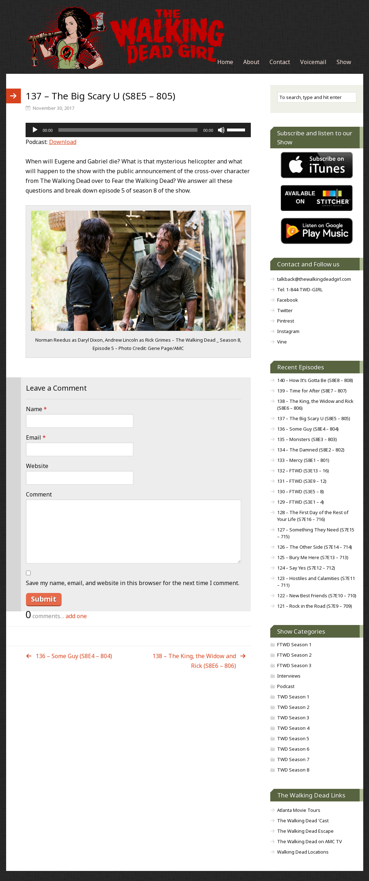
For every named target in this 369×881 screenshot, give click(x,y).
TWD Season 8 (293, 770)
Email (36, 437)
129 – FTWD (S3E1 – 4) (300, 502)
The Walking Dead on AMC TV (309, 841)
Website (37, 466)
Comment (39, 494)
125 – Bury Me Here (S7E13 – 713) (312, 557)
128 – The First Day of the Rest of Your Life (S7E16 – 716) (312, 515)
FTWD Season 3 (294, 665)
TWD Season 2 (293, 707)
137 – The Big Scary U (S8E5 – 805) (313, 418)
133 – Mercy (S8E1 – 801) (303, 460)
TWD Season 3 (293, 717)
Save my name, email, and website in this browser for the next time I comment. (132, 583)
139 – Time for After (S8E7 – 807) (312, 390)
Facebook (287, 300)
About (251, 62)
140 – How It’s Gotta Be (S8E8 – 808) (315, 380)
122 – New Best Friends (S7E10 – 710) (316, 595)
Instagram (288, 331)
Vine (282, 341)
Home (225, 62)
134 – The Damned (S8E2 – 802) (310, 449)
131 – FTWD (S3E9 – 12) (301, 481)
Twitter (285, 310)
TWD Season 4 (293, 728)
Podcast (285, 686)
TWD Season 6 (293, 749)
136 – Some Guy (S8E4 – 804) (74, 656)
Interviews (289, 676)
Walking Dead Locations (303, 852)
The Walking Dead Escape (305, 831)
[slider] (127, 130)
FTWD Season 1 (294, 644)
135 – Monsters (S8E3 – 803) (307, 439)
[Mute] (221, 130)
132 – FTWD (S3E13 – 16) (303, 470)
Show (344, 62)
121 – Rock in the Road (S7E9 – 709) (314, 606)
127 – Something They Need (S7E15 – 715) (315, 533)
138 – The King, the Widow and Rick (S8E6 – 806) (194, 661)
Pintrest (285, 321)
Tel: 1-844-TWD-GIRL (300, 289)
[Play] (35, 130)
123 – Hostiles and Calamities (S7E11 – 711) (316, 581)
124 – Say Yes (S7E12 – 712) (306, 568)
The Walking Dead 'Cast (303, 820)
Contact (280, 62)
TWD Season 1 (293, 696)
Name (36, 409)
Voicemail (313, 62)
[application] (138, 130)
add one (76, 616)
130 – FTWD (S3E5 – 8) (300, 491)
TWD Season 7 (293, 759)
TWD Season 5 (293, 738)
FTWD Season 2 (294, 655)
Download (62, 142)
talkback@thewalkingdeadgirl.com (314, 279)
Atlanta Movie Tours (298, 810)
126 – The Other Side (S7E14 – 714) (314, 547)
